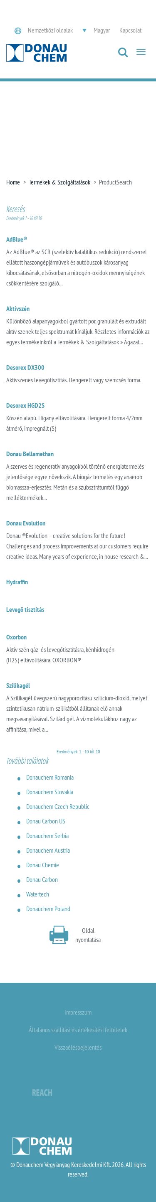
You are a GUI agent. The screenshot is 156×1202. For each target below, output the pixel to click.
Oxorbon (16, 637)
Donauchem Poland (48, 908)
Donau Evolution (25, 523)
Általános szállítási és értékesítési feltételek (78, 1029)
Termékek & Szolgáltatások (59, 182)
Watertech (37, 894)
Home (13, 182)
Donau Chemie (42, 865)
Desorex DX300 (25, 367)
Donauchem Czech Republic (57, 806)
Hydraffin (17, 581)
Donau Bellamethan (30, 453)
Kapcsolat (130, 30)
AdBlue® (16, 239)
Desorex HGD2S (25, 405)
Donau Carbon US (45, 821)
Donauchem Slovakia (49, 792)
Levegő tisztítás (25, 609)
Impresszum (78, 1012)
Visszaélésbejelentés (78, 1047)
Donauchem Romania (50, 777)
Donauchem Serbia (47, 835)
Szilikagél (18, 685)
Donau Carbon (42, 879)
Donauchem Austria (48, 850)
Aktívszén (18, 308)
